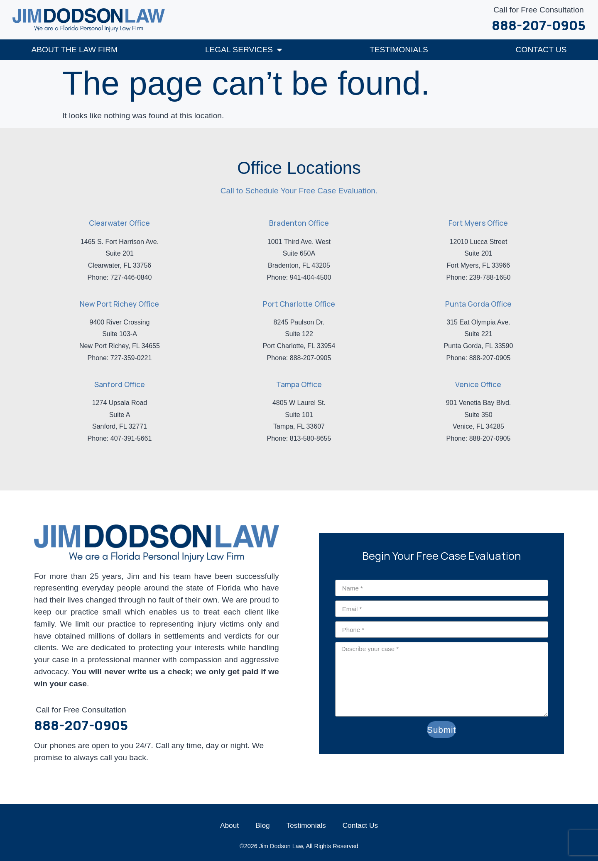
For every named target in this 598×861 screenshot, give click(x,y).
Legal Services (243, 49)
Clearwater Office (119, 222)
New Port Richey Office (119, 303)
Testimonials (399, 49)
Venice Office (478, 384)
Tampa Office (299, 384)
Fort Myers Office (478, 222)
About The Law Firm (74, 49)
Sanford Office (119, 384)
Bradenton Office (299, 222)
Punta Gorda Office (478, 303)
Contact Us (541, 49)
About (229, 825)
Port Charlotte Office (299, 303)
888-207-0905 (539, 25)
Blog (262, 825)
